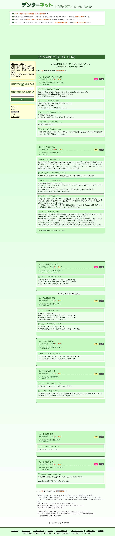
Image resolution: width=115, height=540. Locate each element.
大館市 (29, 66)
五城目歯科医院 (49, 298)
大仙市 (18, 70)
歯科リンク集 (90, 531)
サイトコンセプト (48, 507)
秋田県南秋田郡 (43, 79)
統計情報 (65, 533)
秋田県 (22, 64)
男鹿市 (13, 68)
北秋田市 (24, 70)
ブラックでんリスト (48, 503)
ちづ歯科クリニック (50, 265)
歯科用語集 (47, 533)
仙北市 (13, 72)
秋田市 (13, 66)
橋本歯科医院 (48, 462)
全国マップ (14, 64)
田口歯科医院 (48, 434)
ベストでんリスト (61, 531)
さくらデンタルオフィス (52, 77)
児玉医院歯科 (48, 341)
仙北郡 (13, 76)
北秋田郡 (19, 74)
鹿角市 (24, 68)
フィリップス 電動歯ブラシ (71, 293)
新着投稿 (100, 531)
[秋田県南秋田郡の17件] (55, 70)
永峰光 (89, 533)
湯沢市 (18, 68)
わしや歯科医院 (49, 147)
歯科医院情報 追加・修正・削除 (50, 516)
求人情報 (14, 114)
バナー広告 (75, 533)
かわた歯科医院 (49, 371)
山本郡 (25, 74)
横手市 (24, 66)
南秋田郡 (31, 74)
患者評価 (37, 533)
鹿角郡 (13, 74)
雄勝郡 (18, 76)
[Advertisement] (58, 40)
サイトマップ (26, 531)
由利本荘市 (30, 68)
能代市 (18, 66)
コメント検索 (15, 117)
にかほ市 (31, 70)
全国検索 (50, 531)
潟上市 (13, 70)
